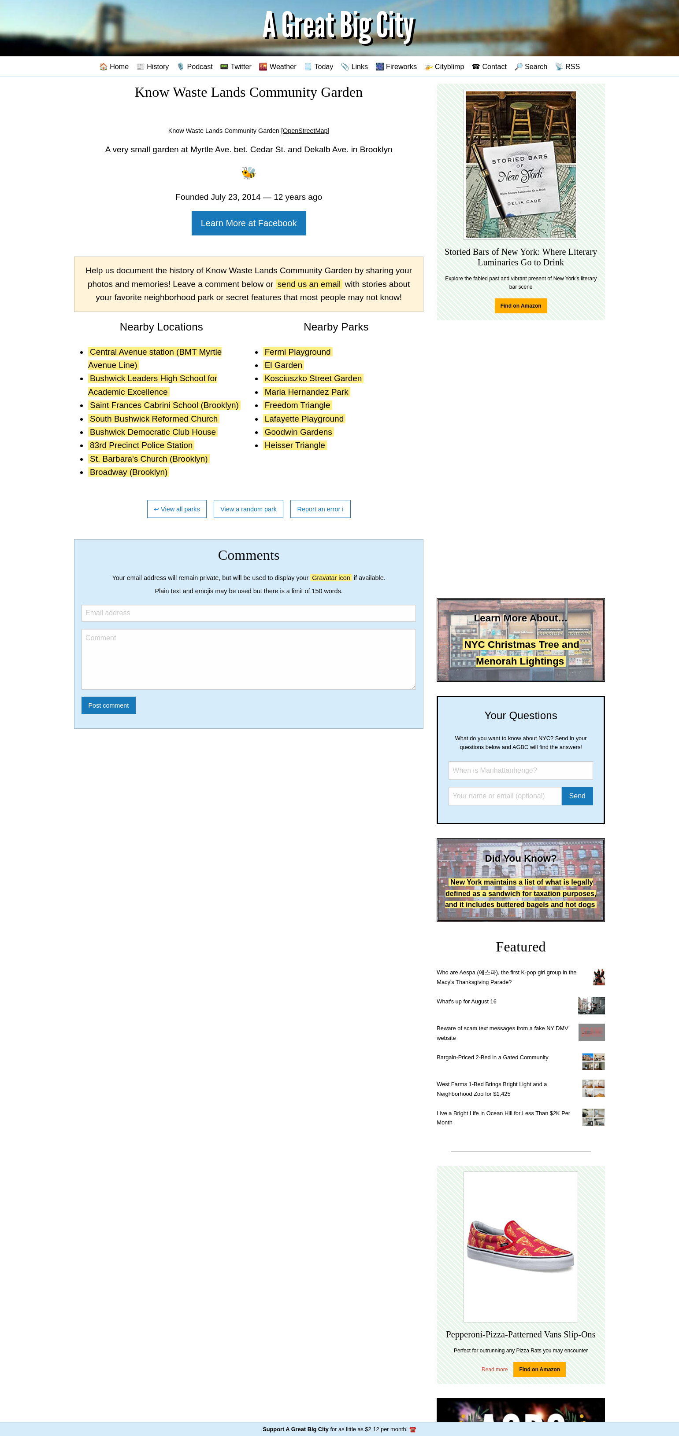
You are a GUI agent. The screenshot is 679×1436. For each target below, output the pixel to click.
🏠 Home (114, 66)
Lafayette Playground (304, 418)
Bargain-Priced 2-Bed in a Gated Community (492, 1057)
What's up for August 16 (466, 1001)
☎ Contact (489, 66)
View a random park (248, 509)
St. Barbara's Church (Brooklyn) (149, 458)
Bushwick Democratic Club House (153, 432)
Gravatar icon (331, 577)
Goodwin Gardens (298, 432)
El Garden (284, 365)
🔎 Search (531, 66)
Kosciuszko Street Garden (313, 378)
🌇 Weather (277, 66)
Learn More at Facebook (249, 223)
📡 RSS (567, 66)
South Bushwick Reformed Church (154, 418)
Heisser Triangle (295, 445)
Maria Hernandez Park (307, 392)
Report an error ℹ (320, 509)
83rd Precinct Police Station (141, 445)
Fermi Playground (298, 351)
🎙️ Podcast (194, 66)
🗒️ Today (318, 66)
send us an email (309, 284)
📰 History (152, 66)
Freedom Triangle (297, 405)
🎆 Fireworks (396, 66)
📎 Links (354, 66)
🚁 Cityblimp (444, 66)
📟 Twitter (236, 66)
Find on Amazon (521, 306)
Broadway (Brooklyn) (128, 472)
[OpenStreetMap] (305, 130)
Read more (495, 1369)
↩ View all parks (177, 509)
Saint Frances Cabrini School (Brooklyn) (164, 405)
